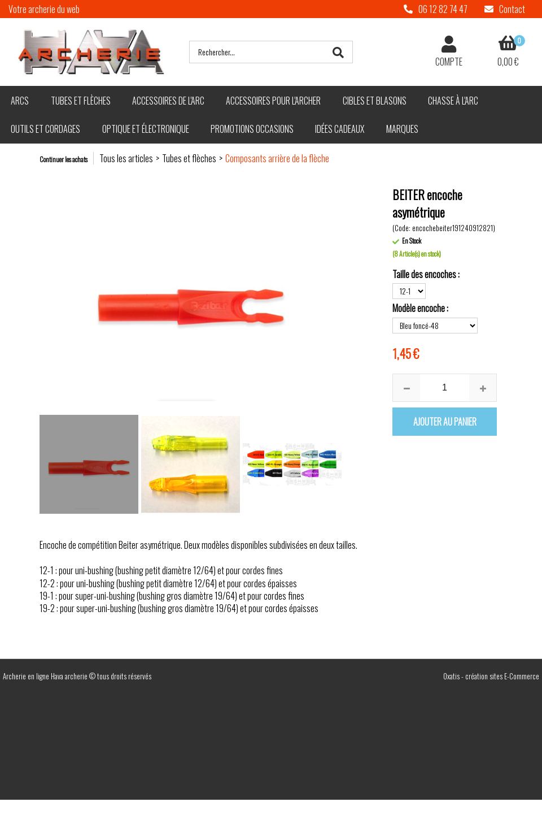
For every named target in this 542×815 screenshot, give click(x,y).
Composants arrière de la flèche (277, 158)
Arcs (20, 100)
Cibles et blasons (374, 100)
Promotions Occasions (252, 129)
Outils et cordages (45, 129)
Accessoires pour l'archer (273, 100)
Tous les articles (126, 158)
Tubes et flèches (81, 100)
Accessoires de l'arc (168, 100)
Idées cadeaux (339, 129)
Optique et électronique (145, 129)
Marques (402, 129)
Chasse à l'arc (453, 100)
